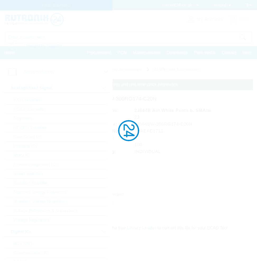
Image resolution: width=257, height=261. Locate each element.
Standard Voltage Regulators (40, 201)
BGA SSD (22, 243)
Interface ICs (25, 146)
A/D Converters (27, 100)
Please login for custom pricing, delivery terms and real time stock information (106, 84)
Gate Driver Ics (27, 137)
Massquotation (146, 52)
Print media (204, 52)
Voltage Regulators (31, 220)
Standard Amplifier (30, 183)
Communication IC (30, 253)
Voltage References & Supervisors (45, 210)
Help (246, 52)
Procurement (99, 52)
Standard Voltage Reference (40, 192)
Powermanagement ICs (35, 164)
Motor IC (21, 155)
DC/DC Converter (29, 127)
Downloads (177, 52)
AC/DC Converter (29, 109)
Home (9, 52)
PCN (122, 52)
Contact (229, 52)
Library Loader (141, 228)
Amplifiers (22, 118)
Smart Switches (28, 174)
